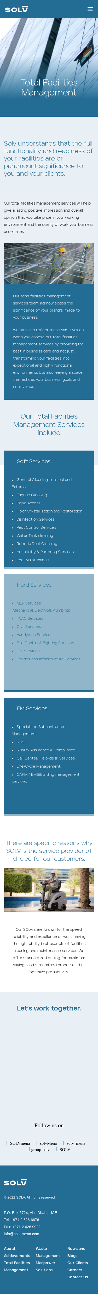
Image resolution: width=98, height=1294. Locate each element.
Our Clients (77, 1263)
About (9, 1249)
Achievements (17, 1256)
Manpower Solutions (45, 1266)
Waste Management (48, 1252)
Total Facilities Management (17, 1266)
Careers (74, 1270)
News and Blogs (76, 1252)
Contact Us (77, 1277)
